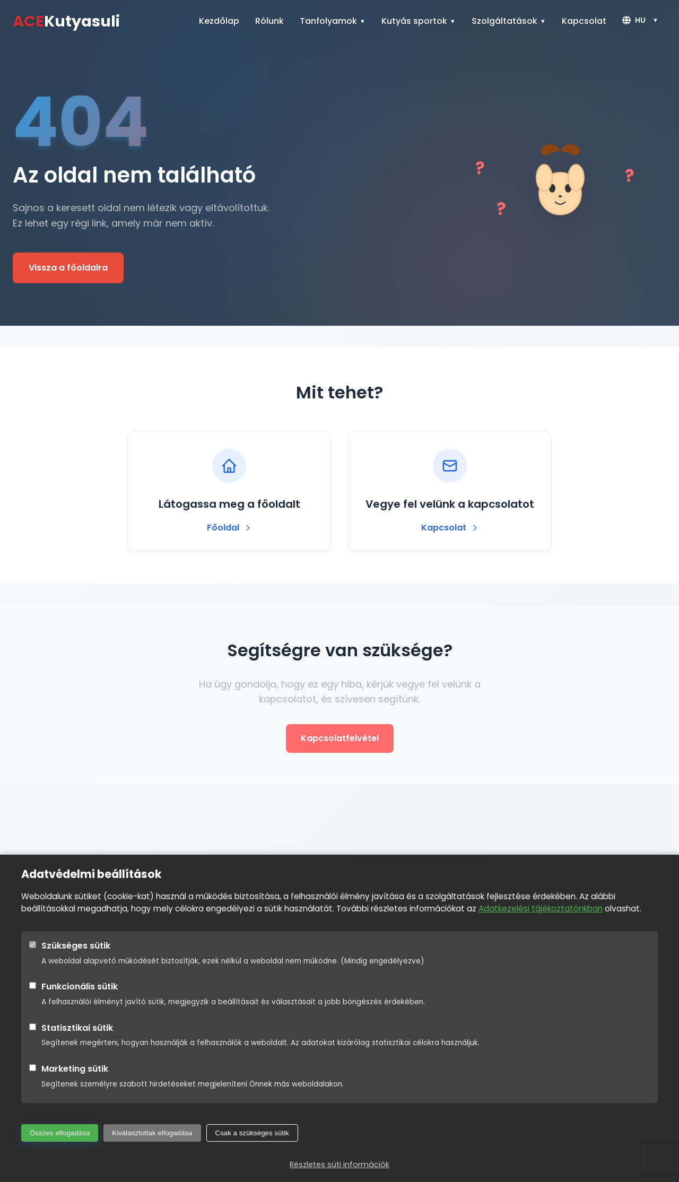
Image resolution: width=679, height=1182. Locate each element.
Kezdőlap (219, 21)
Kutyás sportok (414, 21)
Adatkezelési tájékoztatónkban (540, 908)
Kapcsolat (584, 21)
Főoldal (229, 528)
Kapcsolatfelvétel (340, 738)
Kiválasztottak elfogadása (152, 1133)
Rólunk (269, 21)
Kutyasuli (66, 21)
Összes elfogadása (60, 1133)
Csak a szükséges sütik (252, 1133)
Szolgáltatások (504, 21)
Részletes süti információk (339, 1164)
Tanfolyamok (328, 21)
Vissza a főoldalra (68, 268)
